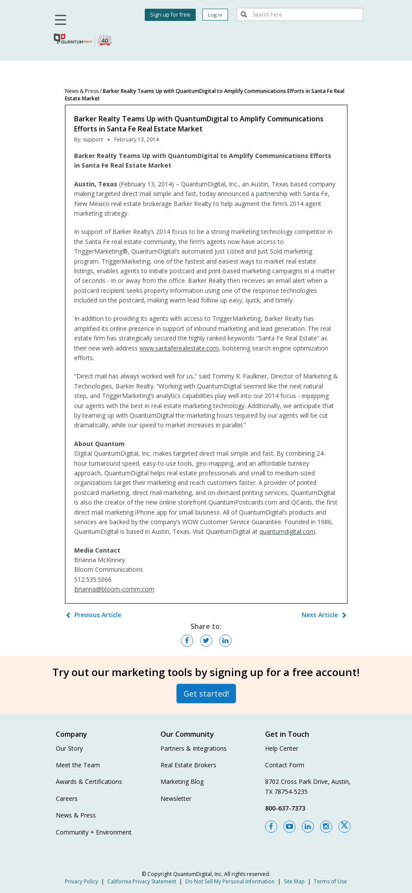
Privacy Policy (81, 881)
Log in (215, 14)
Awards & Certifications (89, 781)
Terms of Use (330, 881)
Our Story (69, 748)
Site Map (294, 881)
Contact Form (284, 765)
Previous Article (98, 615)
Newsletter (175, 798)
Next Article (320, 615)
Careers (67, 798)
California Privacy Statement (141, 881)
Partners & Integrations (193, 748)
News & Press (82, 91)
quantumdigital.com (287, 531)
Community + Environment (94, 832)
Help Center (281, 748)
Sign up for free (170, 14)
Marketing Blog (182, 781)
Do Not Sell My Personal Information (230, 881)
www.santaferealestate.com (179, 348)
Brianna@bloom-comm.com (114, 589)
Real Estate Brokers (188, 765)
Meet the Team (78, 765)
